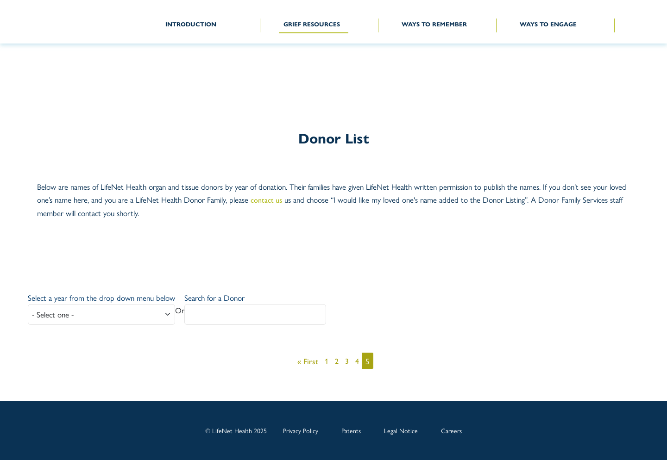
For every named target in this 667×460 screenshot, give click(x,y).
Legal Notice (401, 430)
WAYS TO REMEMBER (434, 23)
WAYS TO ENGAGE (548, 23)
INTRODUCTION (190, 23)
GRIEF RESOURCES (311, 23)
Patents (351, 430)
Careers (451, 430)
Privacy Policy (300, 430)
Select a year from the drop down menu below (101, 297)
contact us (266, 199)
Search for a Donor (214, 297)
